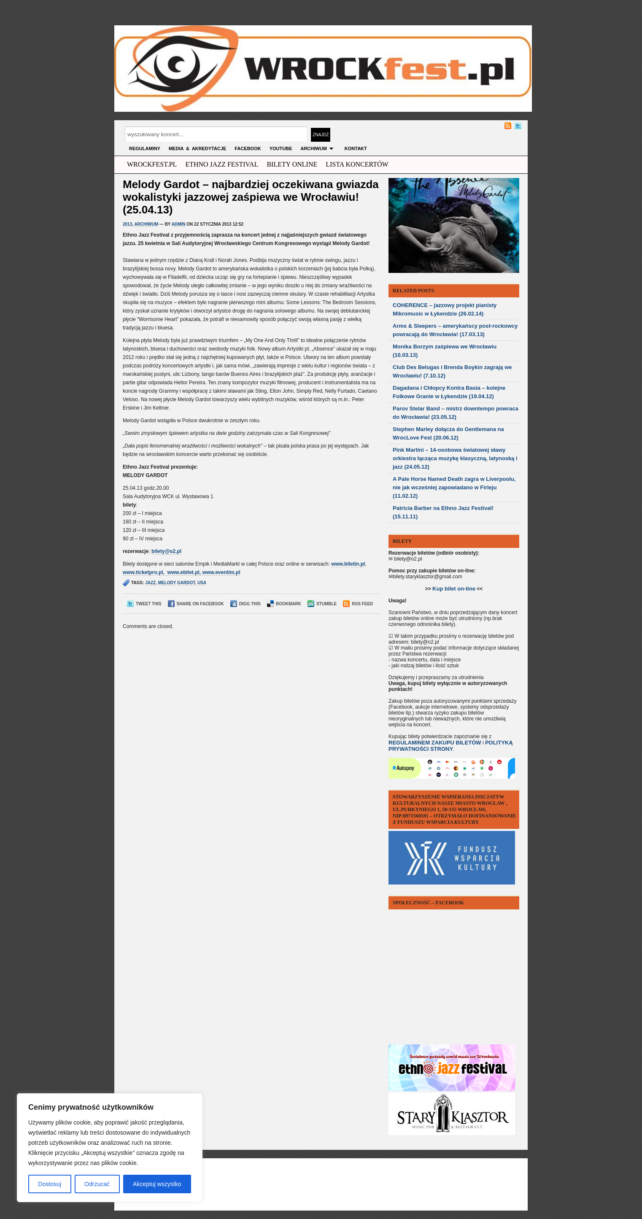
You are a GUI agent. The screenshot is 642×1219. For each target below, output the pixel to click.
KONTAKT (356, 148)
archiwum (318, 148)
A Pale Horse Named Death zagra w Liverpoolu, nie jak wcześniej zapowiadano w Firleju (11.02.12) (454, 487)
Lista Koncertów (357, 164)
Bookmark (284, 603)
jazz (150, 582)
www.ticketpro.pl (143, 572)
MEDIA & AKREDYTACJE (197, 148)
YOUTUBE (281, 148)
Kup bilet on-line (453, 588)
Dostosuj (49, 1184)
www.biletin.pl (348, 564)
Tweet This (144, 603)
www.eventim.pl (221, 572)
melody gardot (176, 582)
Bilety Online (292, 164)
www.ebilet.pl (183, 572)
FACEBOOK (248, 148)
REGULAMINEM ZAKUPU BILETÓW (434, 742)
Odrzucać (97, 1184)
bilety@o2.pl (166, 551)
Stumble (322, 603)
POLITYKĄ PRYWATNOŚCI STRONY (450, 745)
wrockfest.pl (152, 164)
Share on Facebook (196, 603)
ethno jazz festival (221, 164)
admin (179, 224)
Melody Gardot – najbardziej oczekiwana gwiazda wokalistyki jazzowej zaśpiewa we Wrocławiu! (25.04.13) (251, 197)
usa (201, 582)
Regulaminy (144, 148)
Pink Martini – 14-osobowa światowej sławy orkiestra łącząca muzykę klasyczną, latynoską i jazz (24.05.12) (455, 458)
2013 (127, 224)
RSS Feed (358, 603)
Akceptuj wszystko (157, 1184)
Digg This (245, 603)
